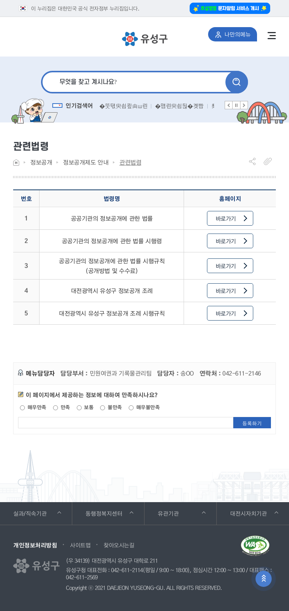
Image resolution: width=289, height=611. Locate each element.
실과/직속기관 (40, 510)
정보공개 (41, 162)
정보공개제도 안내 (85, 162)
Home (16, 162)
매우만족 (33, 407)
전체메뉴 (272, 35)
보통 (85, 407)
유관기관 (181, 510)
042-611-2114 (127, 570)
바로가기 (231, 218)
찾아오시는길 (118, 545)
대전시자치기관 (258, 510)
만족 (61, 407)
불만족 (111, 407)
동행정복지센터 (114, 510)
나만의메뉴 (236, 32)
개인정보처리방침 (35, 545)
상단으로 (264, 578)
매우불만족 (144, 407)
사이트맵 (80, 545)
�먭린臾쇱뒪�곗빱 (179, 106)
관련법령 (130, 162)
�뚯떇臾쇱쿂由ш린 (123, 106)
